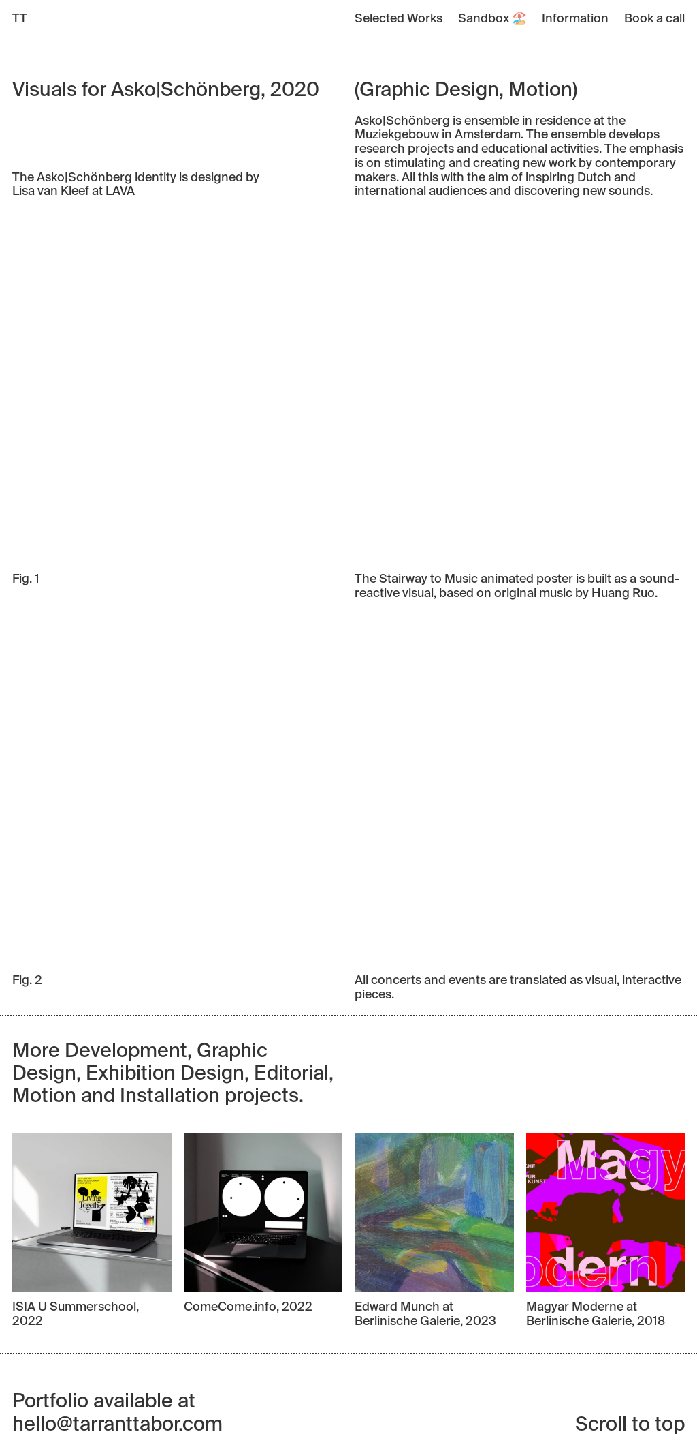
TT (19, 19)
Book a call (654, 19)
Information (575, 19)
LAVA (120, 191)
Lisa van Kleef (50, 191)
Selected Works (398, 19)
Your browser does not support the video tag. (348, 385)
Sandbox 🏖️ (492, 19)
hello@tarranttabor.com (117, 1425)
